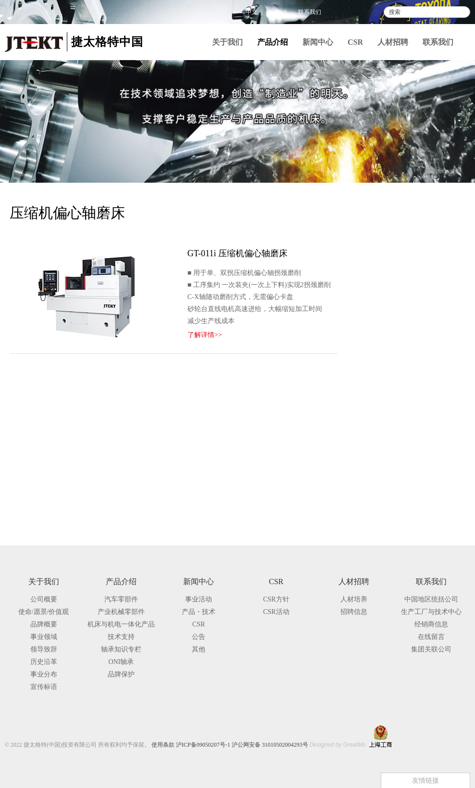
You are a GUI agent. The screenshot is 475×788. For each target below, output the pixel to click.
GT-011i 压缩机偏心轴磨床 (238, 253)
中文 (251, 12)
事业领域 (43, 636)
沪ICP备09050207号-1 (203, 744)
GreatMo (354, 744)
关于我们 (227, 42)
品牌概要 (43, 624)
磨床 (383, 293)
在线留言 (431, 636)
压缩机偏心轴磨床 (415, 413)
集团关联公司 (431, 649)
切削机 (386, 444)
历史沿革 (43, 661)
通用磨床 (401, 309)
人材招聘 (392, 42)
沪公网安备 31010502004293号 (270, 744)
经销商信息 (431, 624)
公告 (198, 636)
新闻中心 (317, 42)
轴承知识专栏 (383, 496)
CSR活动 (276, 611)
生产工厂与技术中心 (431, 611)
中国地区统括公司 (431, 599)
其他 (198, 649)
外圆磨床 (401, 327)
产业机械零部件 (386, 256)
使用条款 (163, 744)
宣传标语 (43, 686)
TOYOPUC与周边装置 (409, 459)
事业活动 (198, 599)
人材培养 (353, 599)
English (279, 12)
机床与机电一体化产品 (403, 276)
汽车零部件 (379, 237)
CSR (355, 42)
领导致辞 (43, 649)
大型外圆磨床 (408, 344)
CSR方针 (276, 599)
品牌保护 (375, 516)
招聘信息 (353, 611)
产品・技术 (198, 611)
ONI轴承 (121, 661)
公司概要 (43, 599)
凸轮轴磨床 (405, 361)
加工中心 (389, 429)
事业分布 (43, 674)
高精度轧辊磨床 (412, 396)
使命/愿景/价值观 (43, 611)
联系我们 (309, 12)
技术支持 (375, 477)
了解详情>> (205, 334)
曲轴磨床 (401, 379)
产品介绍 (272, 42)
